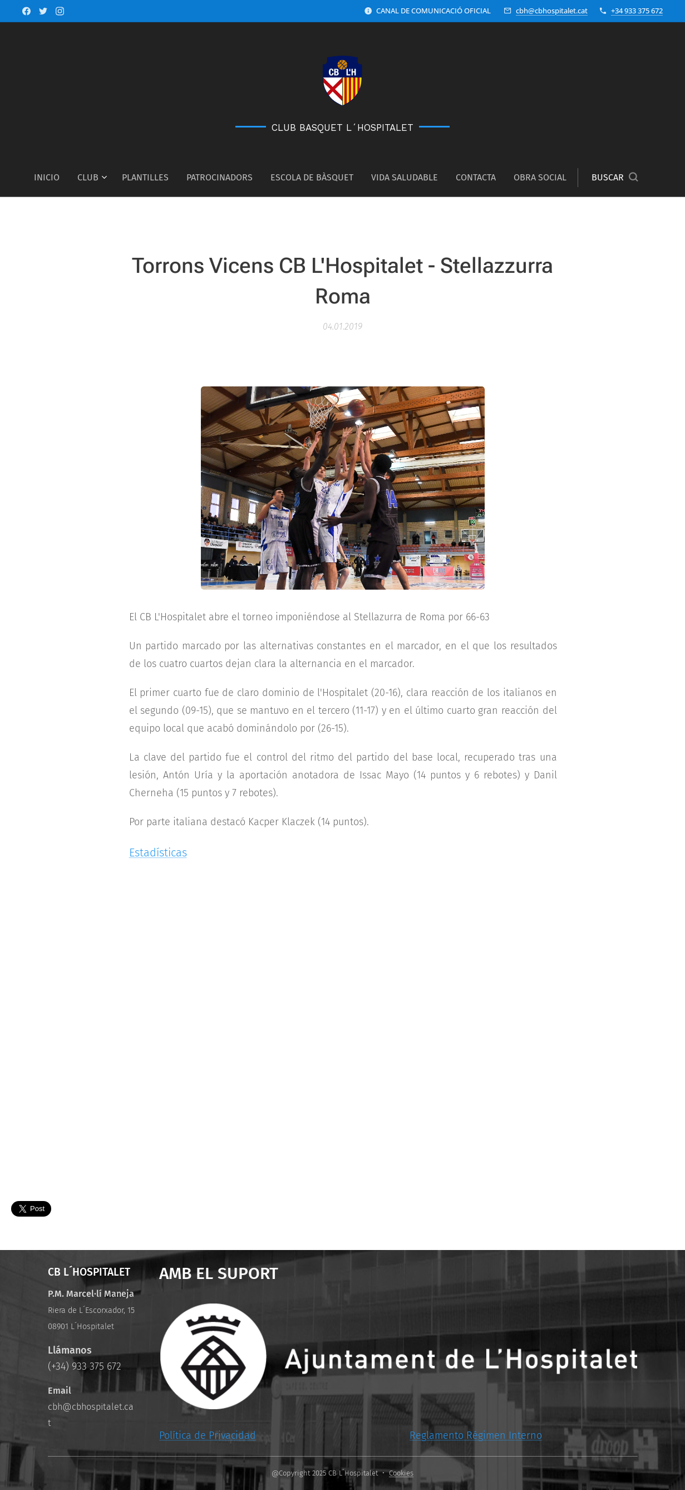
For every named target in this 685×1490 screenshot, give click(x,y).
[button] (615, 178)
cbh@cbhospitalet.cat (552, 11)
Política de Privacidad (207, 1435)
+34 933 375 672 (637, 11)
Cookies (401, 1473)
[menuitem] (51, 178)
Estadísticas (157, 852)
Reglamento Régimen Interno (475, 1435)
